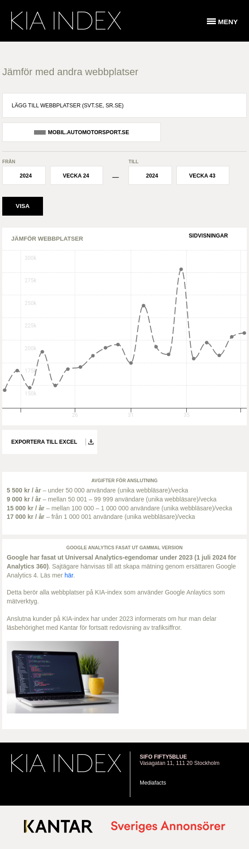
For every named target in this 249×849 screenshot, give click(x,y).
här (68, 575)
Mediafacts (153, 783)
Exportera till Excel (44, 442)
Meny (228, 21)
